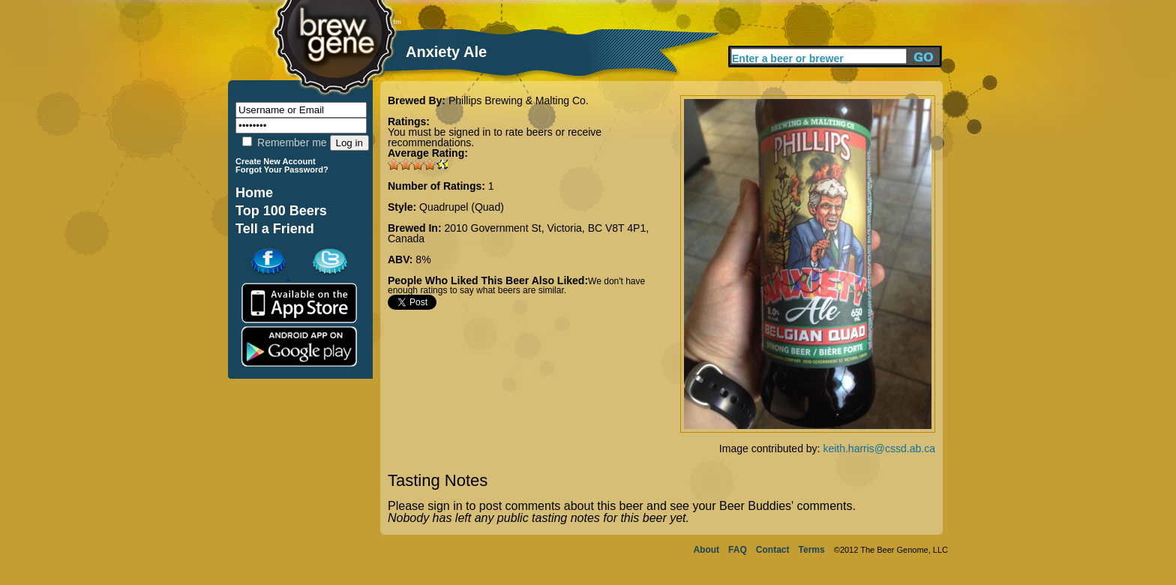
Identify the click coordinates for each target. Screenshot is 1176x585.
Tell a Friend (275, 228)
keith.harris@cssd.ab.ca (879, 448)
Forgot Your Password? (282, 169)
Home (254, 192)
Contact (773, 549)
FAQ (737, 549)
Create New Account (276, 161)
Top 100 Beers (281, 210)
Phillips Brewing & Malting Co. (518, 100)
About (706, 549)
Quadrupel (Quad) (461, 207)
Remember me (284, 142)
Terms (812, 549)
